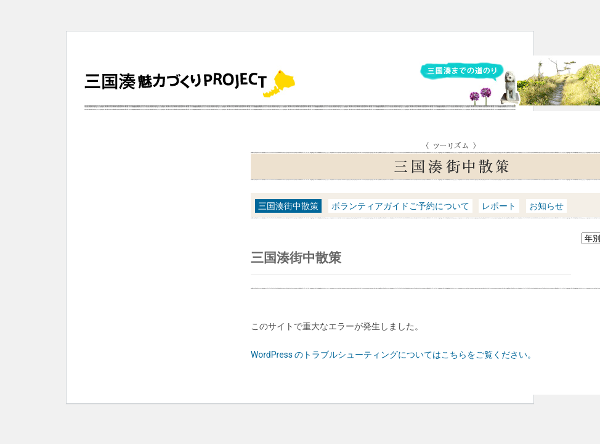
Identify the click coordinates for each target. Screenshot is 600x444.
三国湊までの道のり (461, 72)
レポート (499, 206)
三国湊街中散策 (288, 206)
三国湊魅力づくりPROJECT (192, 83)
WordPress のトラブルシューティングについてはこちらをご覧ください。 (394, 355)
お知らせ (546, 206)
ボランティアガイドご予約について (400, 206)
